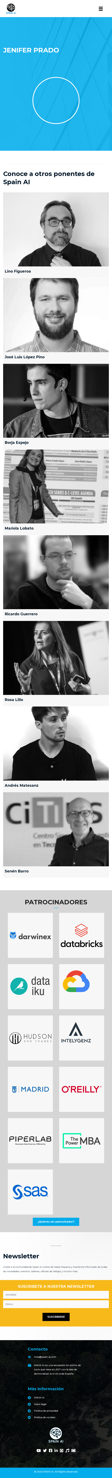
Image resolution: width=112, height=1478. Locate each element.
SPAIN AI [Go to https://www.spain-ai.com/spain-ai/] (39, 1397)
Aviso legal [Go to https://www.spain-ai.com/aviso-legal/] (40, 1404)
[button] (56, 1222)
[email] (56, 1304)
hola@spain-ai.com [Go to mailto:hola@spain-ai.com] (45, 1357)
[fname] (56, 1295)
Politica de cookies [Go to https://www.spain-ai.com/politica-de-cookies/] (44, 1417)
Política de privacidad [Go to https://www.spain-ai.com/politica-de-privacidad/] (46, 1410)
